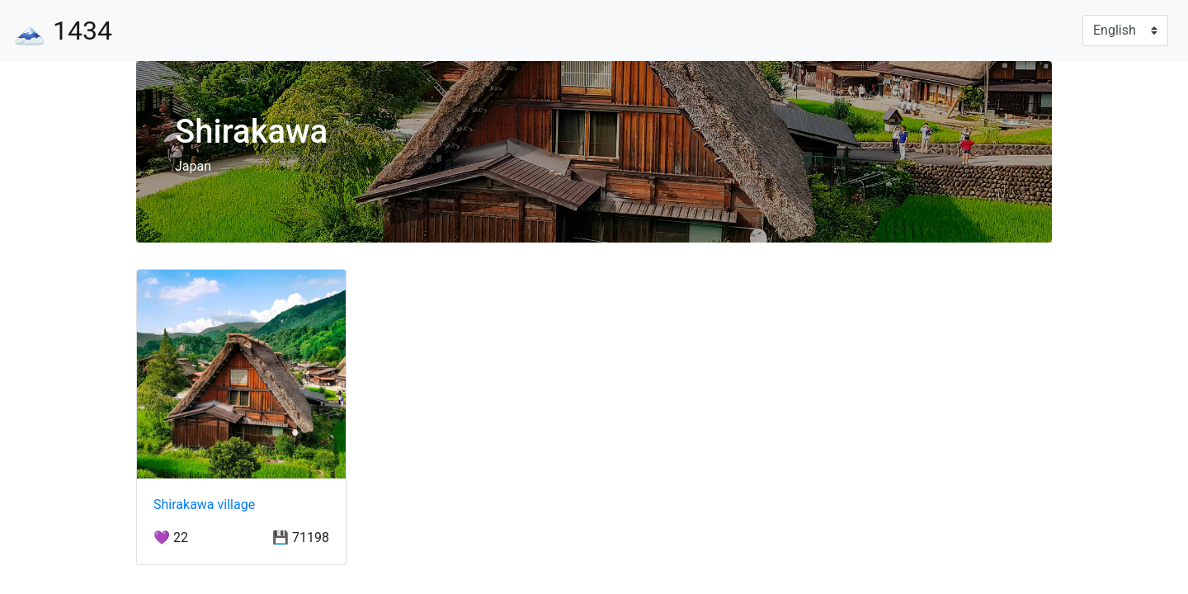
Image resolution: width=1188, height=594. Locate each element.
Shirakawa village (204, 504)
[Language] (1125, 30)
